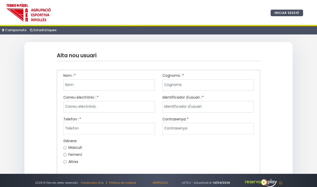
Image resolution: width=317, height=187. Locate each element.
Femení (72, 154)
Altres (70, 161)
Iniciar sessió (286, 13)
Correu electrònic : (79, 97)
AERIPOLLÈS (160, 182)
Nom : (68, 75)
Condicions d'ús (92, 183)
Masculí (72, 147)
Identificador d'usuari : (181, 97)
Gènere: (70, 140)
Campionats (14, 30)
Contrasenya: (174, 119)
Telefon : (71, 119)
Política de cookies (122, 183)
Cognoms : (172, 75)
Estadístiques (43, 30)
